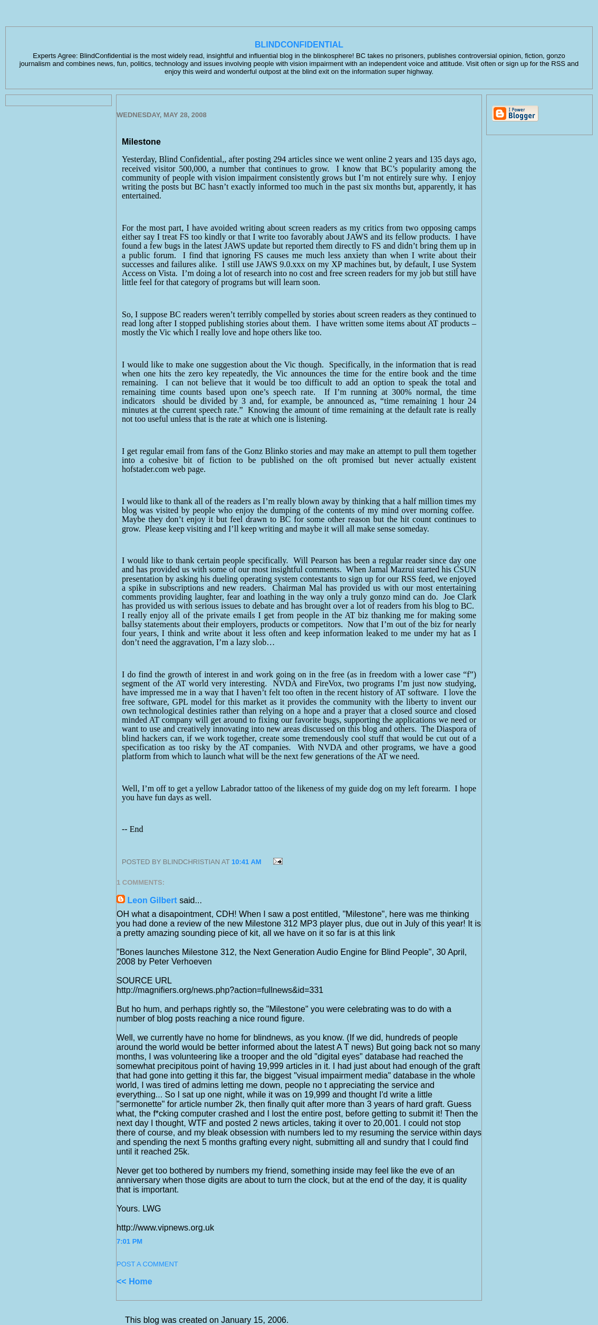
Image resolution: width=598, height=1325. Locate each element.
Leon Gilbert (152, 900)
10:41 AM (247, 862)
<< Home (134, 1281)
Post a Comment (147, 1264)
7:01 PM (129, 1241)
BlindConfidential (299, 44)
